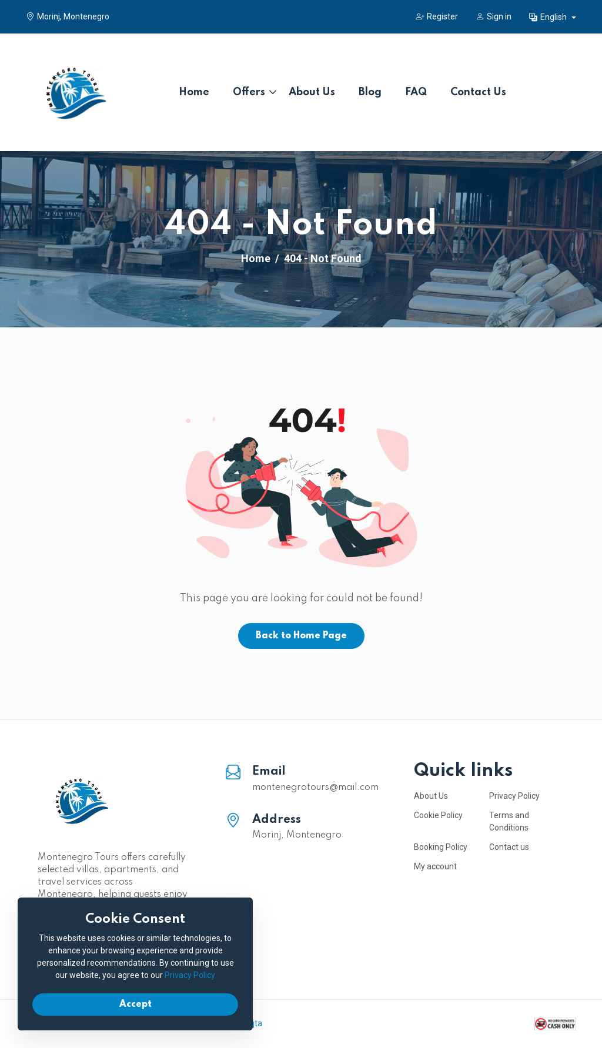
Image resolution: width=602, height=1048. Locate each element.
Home (194, 92)
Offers (249, 92)
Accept (135, 1004)
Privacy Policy (514, 796)
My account (435, 866)
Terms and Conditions (509, 821)
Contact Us (478, 92)
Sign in (493, 16)
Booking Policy (440, 847)
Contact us (509, 847)
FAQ (416, 92)
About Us (312, 92)
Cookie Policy (438, 815)
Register (437, 16)
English (548, 17)
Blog (370, 92)
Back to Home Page (301, 636)
